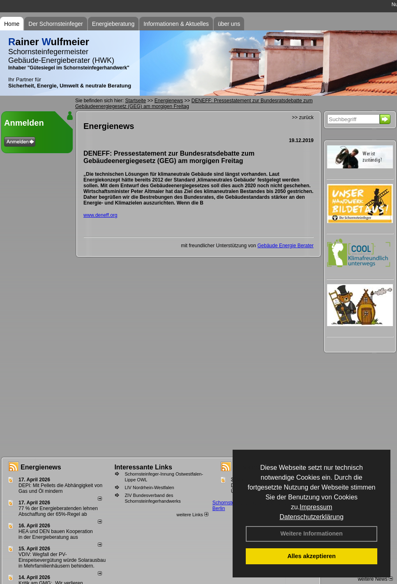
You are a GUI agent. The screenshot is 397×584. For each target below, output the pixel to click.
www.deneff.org (100, 215)
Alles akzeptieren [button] (311, 556)
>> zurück (303, 117)
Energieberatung (113, 24)
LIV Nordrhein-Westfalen (149, 487)
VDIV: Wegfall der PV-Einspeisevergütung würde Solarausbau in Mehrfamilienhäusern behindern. (62, 560)
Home (11, 24)
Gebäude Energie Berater (285, 245)
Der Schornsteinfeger (55, 24)
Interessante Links (143, 467)
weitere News (375, 579)
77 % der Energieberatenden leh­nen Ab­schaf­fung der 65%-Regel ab (58, 511)
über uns (229, 24)
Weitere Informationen (311, 533)
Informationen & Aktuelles (176, 24)
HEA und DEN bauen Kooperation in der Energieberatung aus (55, 534)
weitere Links (192, 514)
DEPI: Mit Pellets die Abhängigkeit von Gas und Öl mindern (60, 488)
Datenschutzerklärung (311, 516)
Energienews (41, 467)
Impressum (316, 507)
